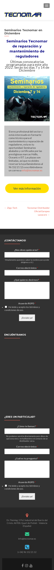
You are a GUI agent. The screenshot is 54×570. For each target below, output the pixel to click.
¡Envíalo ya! (27, 308)
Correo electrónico (27, 258)
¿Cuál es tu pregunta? (27, 449)
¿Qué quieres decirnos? (27, 270)
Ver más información (27, 188)
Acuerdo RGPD (27, 294)
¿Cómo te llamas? (27, 417)
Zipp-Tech (10, 207)
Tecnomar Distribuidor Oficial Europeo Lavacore (38, 211)
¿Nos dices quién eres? (27, 241)
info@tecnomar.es (32, 170)
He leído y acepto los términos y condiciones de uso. (22, 299)
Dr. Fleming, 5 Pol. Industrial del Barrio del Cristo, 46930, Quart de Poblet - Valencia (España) (27, 514)
